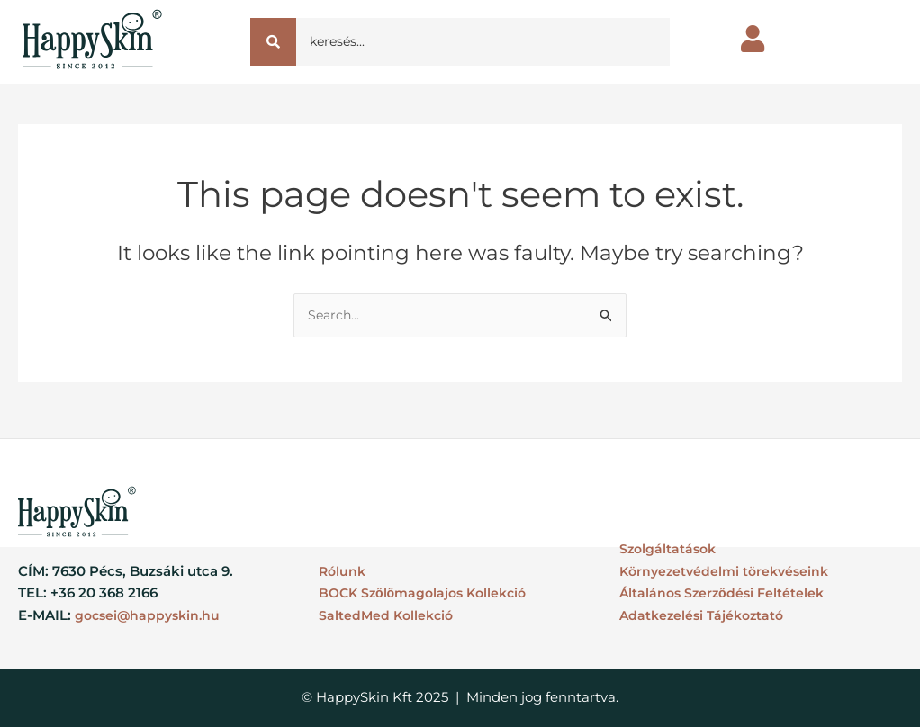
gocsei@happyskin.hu (151, 615)
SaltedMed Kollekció (388, 615)
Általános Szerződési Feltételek (725, 593)
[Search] (483, 42)
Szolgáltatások (669, 548)
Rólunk (343, 570)
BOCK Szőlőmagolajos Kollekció (428, 593)
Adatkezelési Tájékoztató (705, 615)
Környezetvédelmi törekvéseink (728, 570)
